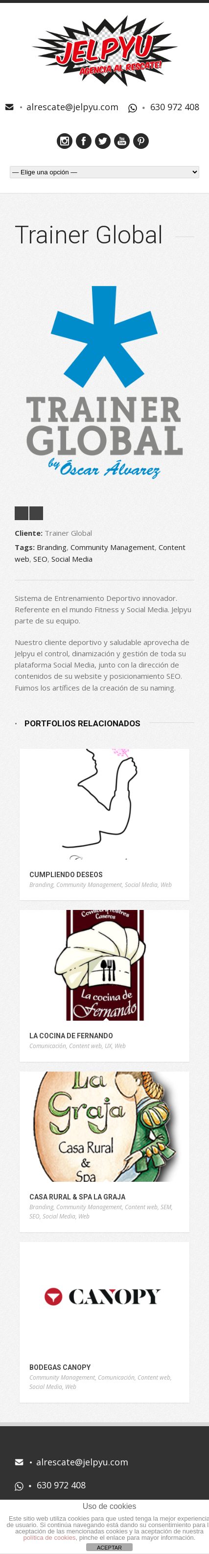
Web (166, 885)
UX (108, 1046)
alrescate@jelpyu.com (72, 107)
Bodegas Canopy (60, 1367)
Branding (52, 547)
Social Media (72, 559)
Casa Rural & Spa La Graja (77, 1197)
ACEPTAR (109, 1548)
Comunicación (47, 1046)
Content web (85, 1046)
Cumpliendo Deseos (66, 875)
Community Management (112, 547)
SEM (166, 1207)
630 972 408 (174, 107)
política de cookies (49, 1537)
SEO (40, 559)
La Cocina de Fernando (71, 1036)
